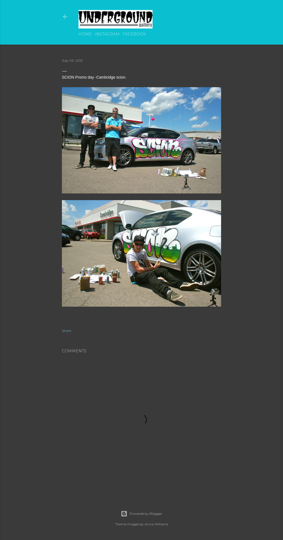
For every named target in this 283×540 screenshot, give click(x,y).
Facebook (134, 34)
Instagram (107, 34)
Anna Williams (156, 524)
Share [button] (66, 331)
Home (85, 34)
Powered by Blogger (141, 513)
